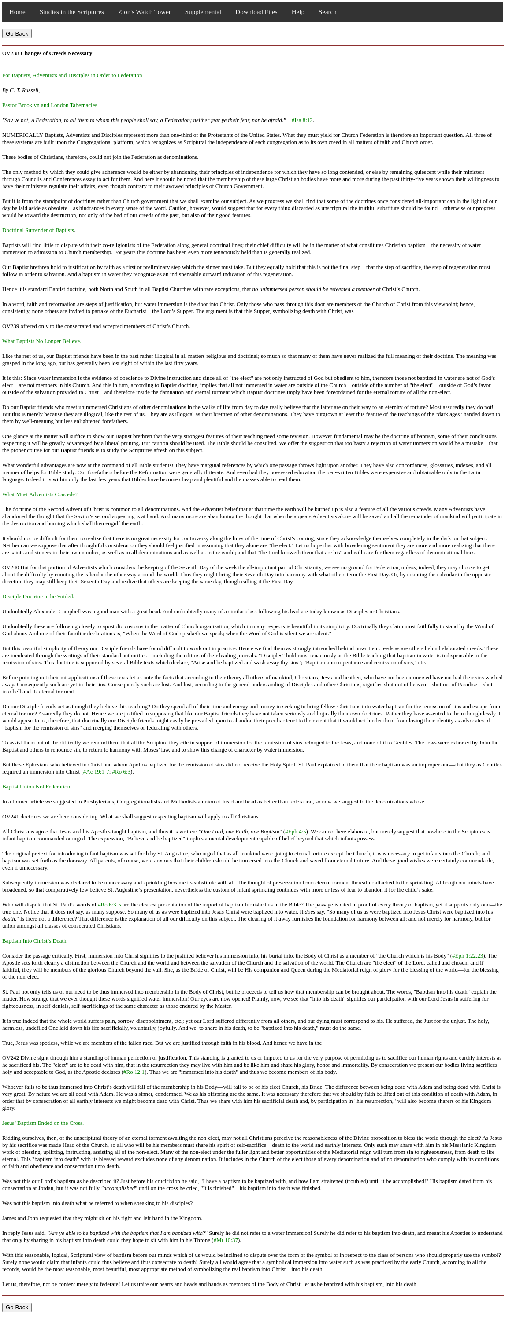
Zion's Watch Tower (144, 11)
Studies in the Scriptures (72, 11)
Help (298, 11)
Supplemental (203, 11)
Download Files (256, 11)
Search (328, 11)
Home (17, 11)
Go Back (17, 33)
